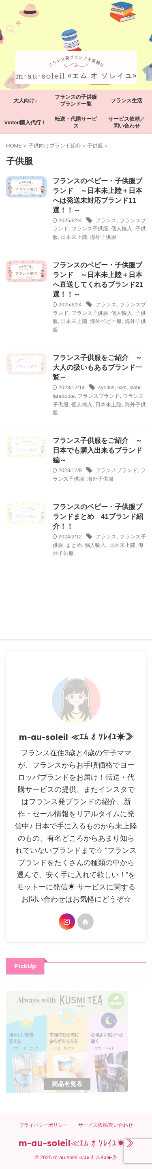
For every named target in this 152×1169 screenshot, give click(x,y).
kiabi (134, 387)
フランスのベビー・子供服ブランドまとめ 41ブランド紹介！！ (98, 516)
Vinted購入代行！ (25, 122)
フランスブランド (98, 396)
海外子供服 (103, 237)
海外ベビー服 (106, 321)
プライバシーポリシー (43, 1125)
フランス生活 (126, 101)
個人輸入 (121, 229)
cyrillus (106, 387)
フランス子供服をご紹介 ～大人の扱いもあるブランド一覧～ (97, 367)
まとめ (74, 545)
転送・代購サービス (76, 122)
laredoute (64, 396)
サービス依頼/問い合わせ (105, 1125)
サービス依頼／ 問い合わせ (129, 122)
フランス (105, 220)
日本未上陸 (74, 237)
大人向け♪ (25, 101)
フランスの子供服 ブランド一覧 (78, 100)
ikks (122, 387)
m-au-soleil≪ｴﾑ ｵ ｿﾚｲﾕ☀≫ (76, 1143)
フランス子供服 (89, 229)
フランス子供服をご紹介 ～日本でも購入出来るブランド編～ (97, 450)
